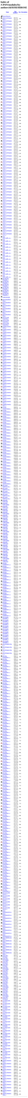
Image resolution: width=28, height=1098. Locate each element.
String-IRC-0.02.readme (6, 968)
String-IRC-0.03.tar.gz (5, 980)
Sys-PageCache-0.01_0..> (6, 1001)
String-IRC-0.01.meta (5, 956)
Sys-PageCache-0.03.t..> (6, 1022)
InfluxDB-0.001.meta (5, 501)
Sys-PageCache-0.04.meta (6, 1025)
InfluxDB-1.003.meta (5, 546)
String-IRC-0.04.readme (6, 986)
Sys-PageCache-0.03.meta (6, 1016)
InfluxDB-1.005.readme (6, 558)
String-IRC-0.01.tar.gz (5, 962)
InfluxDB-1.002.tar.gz (5, 543)
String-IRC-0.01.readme (6, 959)
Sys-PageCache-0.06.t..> (6, 1049)
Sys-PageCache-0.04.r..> (6, 1028)
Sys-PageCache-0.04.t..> (6, 1031)
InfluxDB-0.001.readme (6, 504)
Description (24, 12)
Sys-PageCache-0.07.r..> (6, 1055)
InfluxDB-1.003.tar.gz (5, 552)
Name (7, 12)
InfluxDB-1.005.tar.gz (5, 561)
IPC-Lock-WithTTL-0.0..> (6, 486)
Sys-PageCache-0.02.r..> (6, 1010)
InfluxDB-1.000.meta (5, 519)
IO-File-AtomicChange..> (7, 408)
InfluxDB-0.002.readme (6, 513)
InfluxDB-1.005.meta (5, 555)
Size (20, 12)
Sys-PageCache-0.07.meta (6, 1052)
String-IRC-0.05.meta (5, 992)
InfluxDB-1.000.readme (6, 522)
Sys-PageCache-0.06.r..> (6, 1046)
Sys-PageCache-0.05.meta (6, 1034)
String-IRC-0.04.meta (5, 983)
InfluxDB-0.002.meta (5, 510)
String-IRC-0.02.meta (5, 965)
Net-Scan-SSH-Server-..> (6, 893)
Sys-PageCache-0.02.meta (6, 1007)
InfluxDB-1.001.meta (5, 528)
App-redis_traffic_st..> (7, 237)
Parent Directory (7, 16)
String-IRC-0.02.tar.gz (5, 971)
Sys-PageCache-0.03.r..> (6, 1019)
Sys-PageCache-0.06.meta (6, 1043)
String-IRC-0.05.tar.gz (5, 998)
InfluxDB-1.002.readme (6, 540)
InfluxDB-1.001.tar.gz (5, 534)
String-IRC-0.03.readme (6, 977)
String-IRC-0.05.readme (6, 995)
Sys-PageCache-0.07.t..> (6, 1058)
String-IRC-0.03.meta (5, 974)
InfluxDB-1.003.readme (6, 549)
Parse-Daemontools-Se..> (7, 911)
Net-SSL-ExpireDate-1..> (6, 656)
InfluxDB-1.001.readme (6, 531)
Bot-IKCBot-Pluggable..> (6, 279)
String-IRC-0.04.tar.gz (5, 989)
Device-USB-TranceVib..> (6, 318)
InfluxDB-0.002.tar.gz (5, 516)
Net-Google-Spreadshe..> (6, 617)
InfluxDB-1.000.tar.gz (5, 525)
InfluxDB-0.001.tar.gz (5, 507)
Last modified (15, 12)
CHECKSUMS (6, 297)
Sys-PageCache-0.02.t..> (6, 1013)
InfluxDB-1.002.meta (5, 537)
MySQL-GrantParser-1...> (7, 564)
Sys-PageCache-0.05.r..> (6, 1037)
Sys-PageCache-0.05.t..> (6, 1040)
